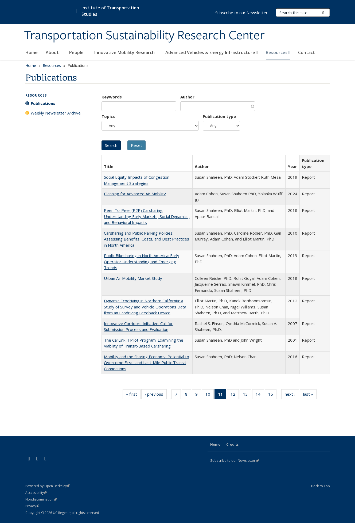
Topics (108, 116)
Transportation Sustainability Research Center (144, 36)
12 (235, 395)
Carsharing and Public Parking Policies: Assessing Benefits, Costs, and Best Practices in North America (146, 239)
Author (187, 97)
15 (272, 395)
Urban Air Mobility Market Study (133, 278)
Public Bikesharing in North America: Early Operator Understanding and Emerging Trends (141, 261)
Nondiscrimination (41, 499)
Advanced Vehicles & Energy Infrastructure (211, 52)
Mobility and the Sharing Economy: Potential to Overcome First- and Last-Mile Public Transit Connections (146, 362)
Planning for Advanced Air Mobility (135, 193)
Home (31, 52)
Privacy (32, 506)
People (77, 52)
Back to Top (320, 485)
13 (247, 395)
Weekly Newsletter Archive (56, 113)
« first (133, 395)
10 (209, 395)
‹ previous (156, 395)
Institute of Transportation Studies (110, 11)
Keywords (112, 97)
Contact (306, 52)
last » (310, 395)
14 (260, 395)
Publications (43, 103)
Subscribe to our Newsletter (241, 12)
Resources (278, 52)
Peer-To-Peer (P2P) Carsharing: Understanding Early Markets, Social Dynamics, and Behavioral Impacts (147, 216)
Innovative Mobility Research (125, 52)
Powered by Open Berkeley (47, 486)
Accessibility (36, 492)
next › (292, 395)
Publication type (219, 116)
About (53, 52)
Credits (232, 444)
